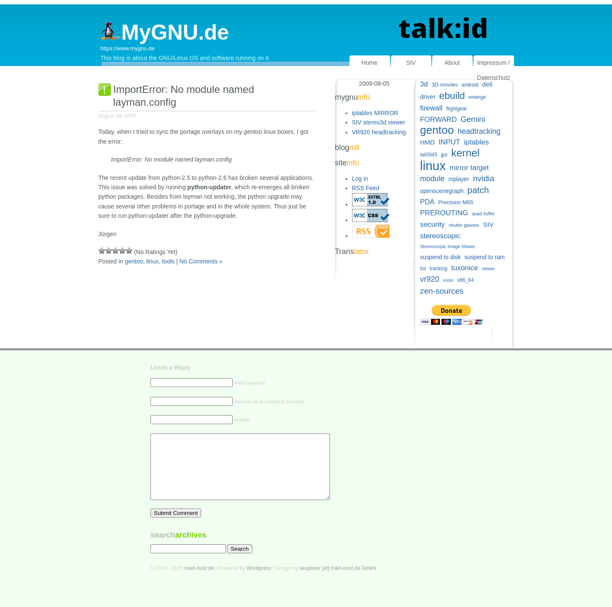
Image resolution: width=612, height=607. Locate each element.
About (452, 62)
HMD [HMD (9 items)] (427, 142)
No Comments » (200, 261)
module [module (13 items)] (432, 178)
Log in (360, 178)
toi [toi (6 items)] (423, 268)
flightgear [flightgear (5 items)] (456, 109)
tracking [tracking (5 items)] (438, 269)
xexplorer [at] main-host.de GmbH (338, 581)
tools (168, 261)
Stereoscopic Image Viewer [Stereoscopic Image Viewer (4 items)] (448, 246)
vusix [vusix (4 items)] (448, 280)
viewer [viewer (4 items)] (488, 268)
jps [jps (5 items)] (444, 155)
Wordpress (258, 581)
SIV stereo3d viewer (378, 122)
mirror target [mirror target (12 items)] (469, 168)
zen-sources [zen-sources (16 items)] (442, 290)
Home (369, 62)
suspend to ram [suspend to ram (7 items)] (485, 257)
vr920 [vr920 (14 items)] (429, 279)
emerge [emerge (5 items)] (477, 97)
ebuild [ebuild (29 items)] (452, 95)
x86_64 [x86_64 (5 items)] (465, 280)
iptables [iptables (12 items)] (476, 142)
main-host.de (199, 581)
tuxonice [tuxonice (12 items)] (464, 268)
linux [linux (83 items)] (433, 165)
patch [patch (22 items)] (478, 190)
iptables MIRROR (375, 113)
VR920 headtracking (379, 132)
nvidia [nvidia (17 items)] (483, 178)
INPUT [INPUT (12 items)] (449, 142)
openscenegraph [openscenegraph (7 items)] (442, 191)
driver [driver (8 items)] (428, 96)
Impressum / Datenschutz (493, 70)
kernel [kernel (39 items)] (465, 152)
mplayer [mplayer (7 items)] (458, 179)
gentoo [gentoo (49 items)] (437, 130)
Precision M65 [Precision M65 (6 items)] (455, 202)
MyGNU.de (165, 32)
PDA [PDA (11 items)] (427, 201)
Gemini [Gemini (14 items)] (473, 119)
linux (152, 261)
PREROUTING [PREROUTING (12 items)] (444, 213)
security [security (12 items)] (432, 224)
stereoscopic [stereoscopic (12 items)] (440, 236)
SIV (411, 62)
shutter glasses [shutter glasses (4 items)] (464, 225)
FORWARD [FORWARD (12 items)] (438, 120)
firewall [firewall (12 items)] (431, 108)
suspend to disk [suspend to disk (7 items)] (440, 257)
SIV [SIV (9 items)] (488, 224)
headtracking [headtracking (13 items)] (479, 131)
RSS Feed (366, 188)
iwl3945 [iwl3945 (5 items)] (428, 155)
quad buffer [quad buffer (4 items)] (483, 213)
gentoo (134, 261)
